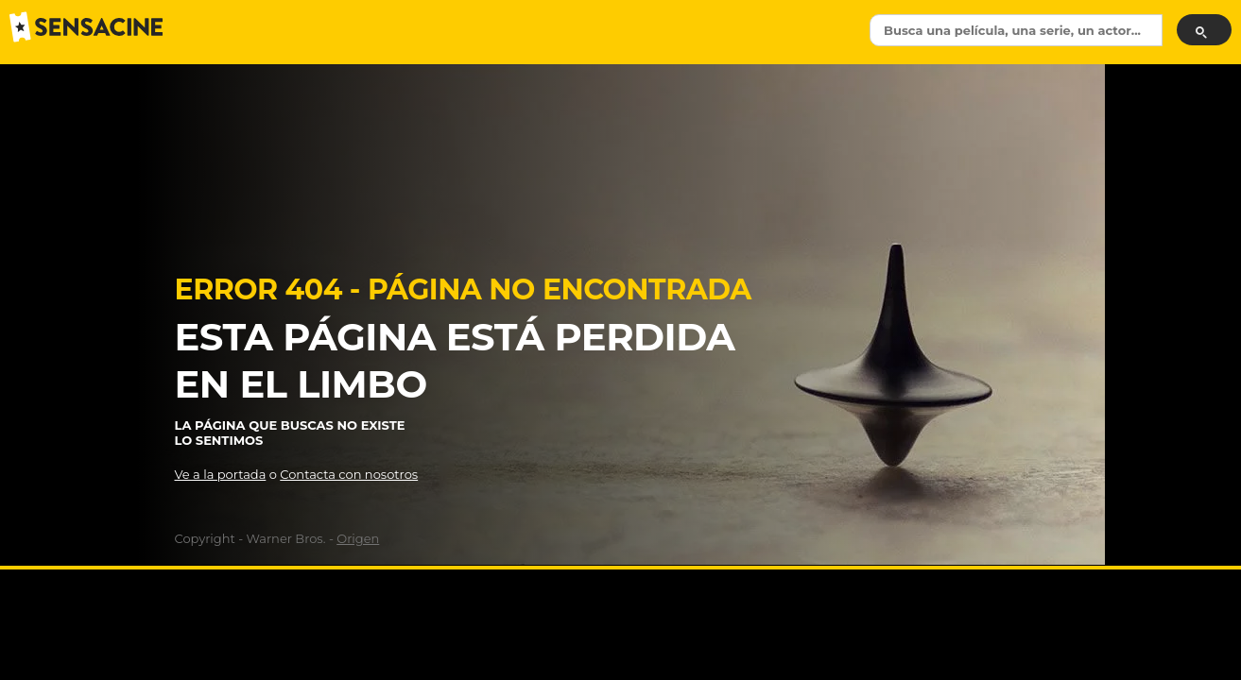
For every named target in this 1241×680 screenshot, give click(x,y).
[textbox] (1016, 30)
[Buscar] (1204, 29)
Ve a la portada (221, 474)
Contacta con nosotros (349, 474)
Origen (357, 538)
